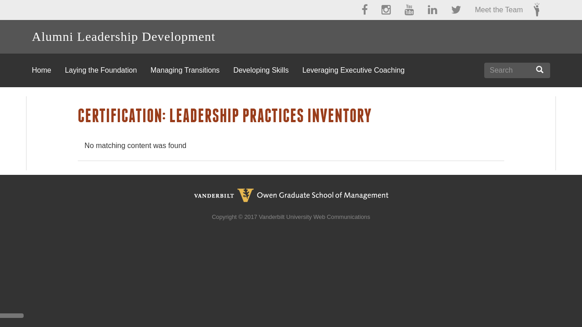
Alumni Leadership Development (124, 37)
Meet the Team (499, 10)
